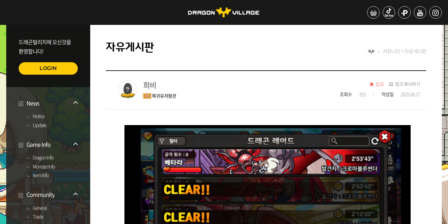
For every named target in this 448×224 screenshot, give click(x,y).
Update (39, 125)
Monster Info (44, 167)
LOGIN (48, 68)
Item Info (41, 175)
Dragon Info (43, 158)
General (40, 208)
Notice (38, 116)
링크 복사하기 (407, 84)
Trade (38, 217)
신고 (380, 84)
